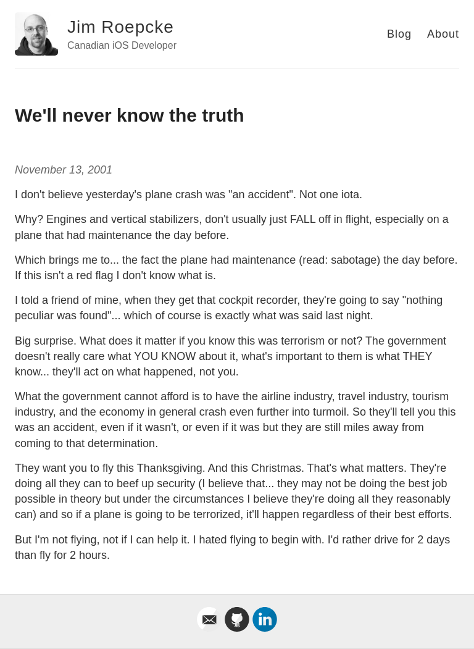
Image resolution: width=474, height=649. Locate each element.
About (443, 34)
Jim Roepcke (120, 26)
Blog (399, 34)
